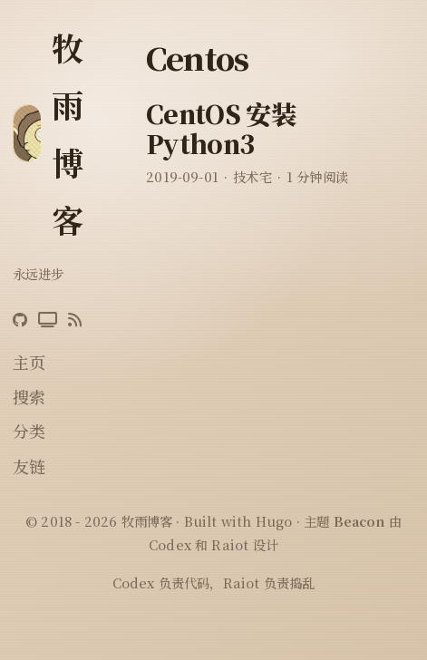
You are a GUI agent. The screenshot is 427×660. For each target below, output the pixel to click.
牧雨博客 (67, 133)
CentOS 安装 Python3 (221, 128)
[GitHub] (20, 319)
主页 (29, 362)
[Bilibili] (47, 319)
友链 (29, 466)
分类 (29, 430)
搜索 (29, 396)
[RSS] (75, 319)
